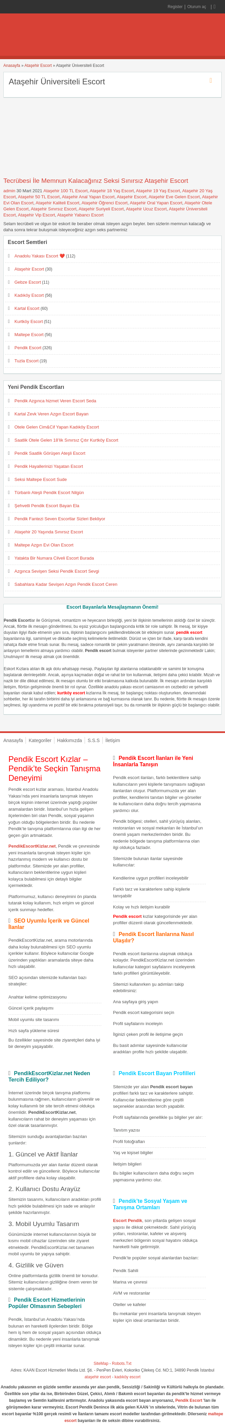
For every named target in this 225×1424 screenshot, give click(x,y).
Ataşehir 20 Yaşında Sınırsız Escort (48, 531)
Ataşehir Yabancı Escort (80, 214)
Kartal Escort (26, 308)
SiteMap (101, 1363)
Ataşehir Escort (38, 65)
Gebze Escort (27, 282)
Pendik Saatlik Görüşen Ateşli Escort (49, 453)
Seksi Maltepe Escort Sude (40, 479)
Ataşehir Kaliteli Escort (57, 202)
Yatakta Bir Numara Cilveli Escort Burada (54, 558)
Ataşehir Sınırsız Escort (54, 208)
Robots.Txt (121, 1363)
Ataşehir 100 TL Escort (65, 190)
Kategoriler (40, 740)
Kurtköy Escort (28, 321)
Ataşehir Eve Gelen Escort (173, 196)
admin (9, 190)
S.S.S (94, 740)
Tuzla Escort (26, 360)
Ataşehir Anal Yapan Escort (88, 196)
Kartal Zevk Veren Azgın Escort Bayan (51, 413)
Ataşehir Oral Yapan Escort (156, 202)
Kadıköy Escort (29, 295)
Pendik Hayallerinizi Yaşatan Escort (48, 466)
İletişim (112, 740)
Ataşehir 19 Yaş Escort (158, 190)
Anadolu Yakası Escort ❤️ (39, 255)
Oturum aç (197, 6)
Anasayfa (11, 65)
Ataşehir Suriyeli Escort (101, 208)
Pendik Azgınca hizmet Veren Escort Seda (55, 400)
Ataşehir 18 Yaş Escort (112, 190)
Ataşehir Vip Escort (36, 214)
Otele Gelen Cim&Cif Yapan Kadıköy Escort (56, 427)
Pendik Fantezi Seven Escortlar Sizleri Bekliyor (59, 518)
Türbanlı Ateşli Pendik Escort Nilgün (49, 492)
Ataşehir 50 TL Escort (38, 196)
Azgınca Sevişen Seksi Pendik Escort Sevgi (56, 571)
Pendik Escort (27, 347)
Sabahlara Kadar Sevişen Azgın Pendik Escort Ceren (65, 584)
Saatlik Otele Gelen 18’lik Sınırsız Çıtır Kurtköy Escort (66, 440)
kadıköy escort (127, 1377)
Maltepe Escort (29, 334)
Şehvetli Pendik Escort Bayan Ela (46, 505)
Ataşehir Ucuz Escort (146, 208)
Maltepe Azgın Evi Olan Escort (44, 544)
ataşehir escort (98, 1377)
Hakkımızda (69, 740)
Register (175, 6)
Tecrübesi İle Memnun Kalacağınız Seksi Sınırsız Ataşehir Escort (95, 180)
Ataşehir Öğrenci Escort (105, 202)
